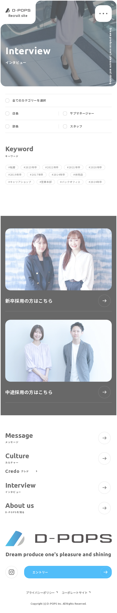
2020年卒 (96, 167)
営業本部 (46, 182)
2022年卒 (53, 167)
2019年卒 (16, 174)
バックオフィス (71, 182)
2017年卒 (37, 174)
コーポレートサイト (75, 592)
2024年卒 (96, 182)
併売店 (79, 174)
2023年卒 (31, 167)
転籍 (12, 167)
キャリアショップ (20, 182)
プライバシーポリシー (40, 592)
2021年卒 (75, 167)
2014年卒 (59, 174)
